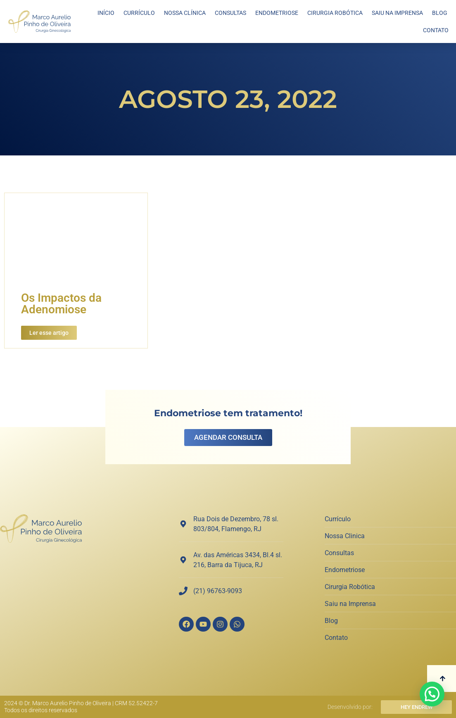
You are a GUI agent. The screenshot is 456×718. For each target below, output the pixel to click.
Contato (436, 30)
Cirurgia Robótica (335, 13)
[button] (432, 694)
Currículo (139, 13)
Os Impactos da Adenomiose (61, 303)
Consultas (230, 13)
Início (105, 13)
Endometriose (276, 13)
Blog (439, 13)
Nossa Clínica (185, 13)
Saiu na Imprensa (397, 13)
